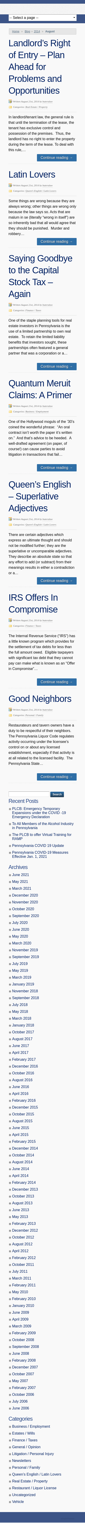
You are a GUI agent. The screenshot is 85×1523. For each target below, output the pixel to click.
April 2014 (20, 1176)
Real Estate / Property (36, 107)
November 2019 (25, 950)
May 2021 (20, 882)
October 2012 (23, 1237)
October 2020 (23, 909)
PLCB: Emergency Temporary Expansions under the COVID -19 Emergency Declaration (39, 813)
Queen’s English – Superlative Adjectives (40, 496)
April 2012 (20, 1251)
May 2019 (20, 970)
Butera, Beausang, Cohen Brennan (43, 8)
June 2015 (20, 1128)
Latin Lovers (32, 174)
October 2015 (23, 1114)
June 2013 (20, 1210)
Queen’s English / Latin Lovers (40, 190)
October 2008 (23, 1340)
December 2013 (25, 1189)
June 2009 (20, 1312)
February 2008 (24, 1360)
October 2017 (23, 1032)
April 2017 (20, 1053)
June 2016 (20, 1087)
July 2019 (20, 964)
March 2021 (22, 888)
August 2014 (22, 1162)
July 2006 (20, 1401)
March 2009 (22, 1326)
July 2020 (20, 923)
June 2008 (20, 1353)
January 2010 (23, 1306)
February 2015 (24, 1141)
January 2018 (23, 1025)
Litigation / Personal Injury (33, 1454)
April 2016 (20, 1094)
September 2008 (25, 1347)
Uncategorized (24, 1495)
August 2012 (22, 1244)
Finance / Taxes (33, 310)
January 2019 (23, 984)
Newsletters (21, 1461)
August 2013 (22, 1203)
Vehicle (18, 1502)
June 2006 (20, 1408)
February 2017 (24, 1059)
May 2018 (20, 1012)
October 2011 (23, 1265)
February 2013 (24, 1224)
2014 (37, 31)
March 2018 (22, 1018)
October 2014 (23, 1155)
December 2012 (25, 1230)
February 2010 (24, 1299)
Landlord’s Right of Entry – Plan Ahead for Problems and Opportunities (39, 67)
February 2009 (24, 1333)
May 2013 (20, 1217)
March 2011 (22, 1278)
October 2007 (23, 1374)
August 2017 (22, 1039)
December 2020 (25, 895)
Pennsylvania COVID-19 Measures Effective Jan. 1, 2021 (40, 854)
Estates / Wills (23, 1433)
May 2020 (20, 936)
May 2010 (20, 1292)
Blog (27, 31)
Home (15, 31)
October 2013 (23, 1196)
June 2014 (20, 1169)
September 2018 (25, 998)
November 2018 (25, 991)
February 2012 (24, 1258)
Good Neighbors (40, 699)
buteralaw (47, 101)
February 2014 (24, 1182)
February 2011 (24, 1285)
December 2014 (25, 1148)
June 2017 (20, 1046)
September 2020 (25, 916)
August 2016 (22, 1080)
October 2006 (23, 1394)
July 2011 (20, 1271)
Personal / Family (34, 715)
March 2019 (22, 977)
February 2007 (24, 1388)
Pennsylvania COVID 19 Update (38, 846)
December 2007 (25, 1367)
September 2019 (25, 957)
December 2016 (25, 1066)
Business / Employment (37, 411)
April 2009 (20, 1319)
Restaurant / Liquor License (34, 1488)
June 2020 (20, 929)
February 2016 (24, 1100)
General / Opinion (26, 1447)
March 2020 (22, 943)
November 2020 (25, 902)
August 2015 (22, 1121)
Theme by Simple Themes (68, 1519)
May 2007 (20, 1381)
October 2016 (23, 1073)
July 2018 (20, 1005)
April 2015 (20, 1135)
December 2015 (25, 1107)
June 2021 (20, 875)
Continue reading (57, 158)
